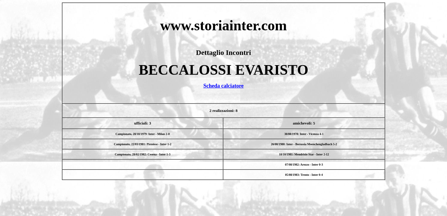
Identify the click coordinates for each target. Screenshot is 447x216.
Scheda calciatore (223, 86)
